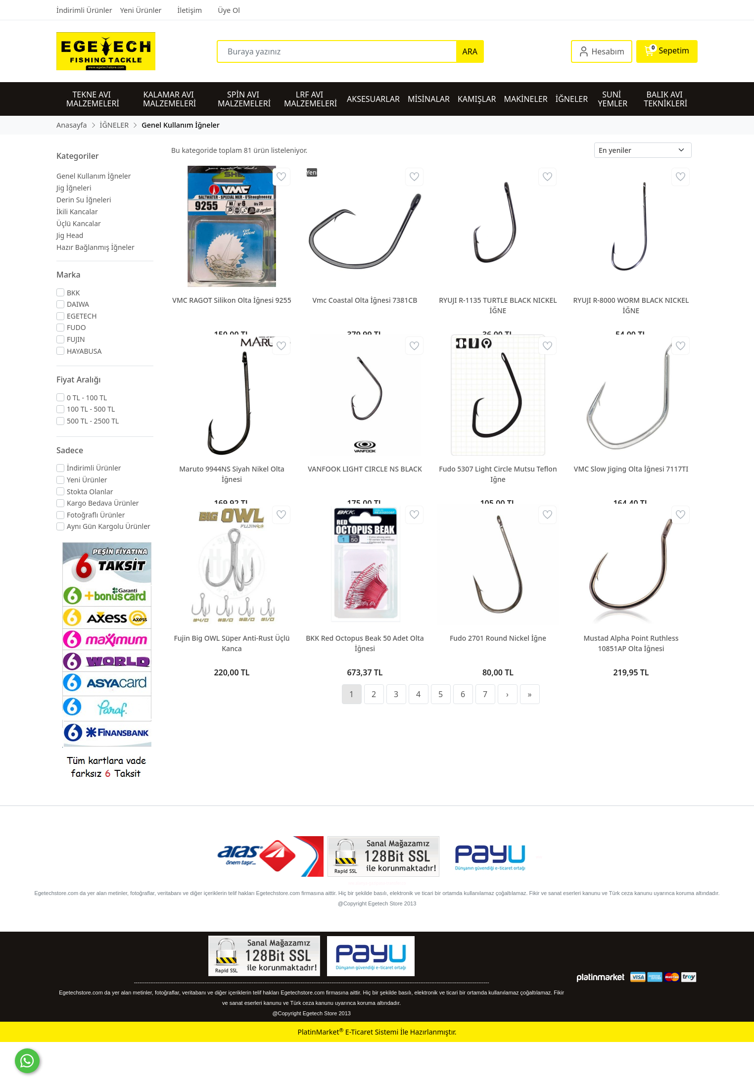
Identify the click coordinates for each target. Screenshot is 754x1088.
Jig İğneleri (74, 187)
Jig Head (69, 235)
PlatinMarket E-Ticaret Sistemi (347, 1032)
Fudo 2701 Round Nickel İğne (498, 638)
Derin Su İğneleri (83, 199)
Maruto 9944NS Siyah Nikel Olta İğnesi (231, 474)
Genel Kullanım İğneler (93, 176)
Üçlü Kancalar (78, 223)
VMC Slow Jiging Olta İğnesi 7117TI (631, 468)
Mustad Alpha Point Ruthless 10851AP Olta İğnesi (630, 643)
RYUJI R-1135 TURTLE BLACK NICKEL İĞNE (498, 305)
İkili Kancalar (77, 211)
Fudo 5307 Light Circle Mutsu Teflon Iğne (498, 474)
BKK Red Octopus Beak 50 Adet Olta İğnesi (365, 643)
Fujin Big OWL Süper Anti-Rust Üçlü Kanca (231, 643)
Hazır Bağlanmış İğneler (95, 247)
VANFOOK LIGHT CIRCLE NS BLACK (365, 468)
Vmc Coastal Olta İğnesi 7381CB (365, 300)
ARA (470, 51)
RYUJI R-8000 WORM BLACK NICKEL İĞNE (631, 305)
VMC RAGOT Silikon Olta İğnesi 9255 (231, 300)
